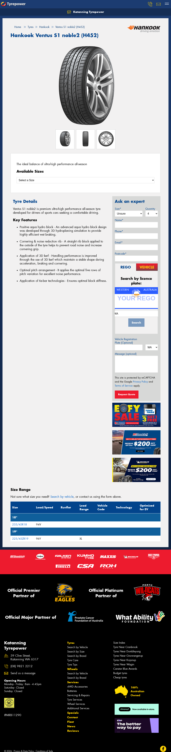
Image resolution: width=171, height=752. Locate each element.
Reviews (73, 731)
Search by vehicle (62, 497)
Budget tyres (120, 673)
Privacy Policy (140, 381)
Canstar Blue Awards (125, 669)
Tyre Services (74, 699)
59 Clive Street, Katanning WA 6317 (24, 658)
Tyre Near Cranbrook (125, 647)
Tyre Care (72, 660)
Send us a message (23, 673)
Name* (119, 220)
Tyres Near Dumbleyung (127, 651)
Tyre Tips (72, 664)
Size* (118, 209)
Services (73, 682)
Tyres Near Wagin (123, 664)
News (71, 726)
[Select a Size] (85, 180)
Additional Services (78, 708)
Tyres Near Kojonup (124, 660)
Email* (119, 242)
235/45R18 (19, 524)
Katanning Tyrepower (85, 12)
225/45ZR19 (20, 538)
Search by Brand (76, 656)
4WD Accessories (77, 686)
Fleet (70, 722)
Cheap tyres (120, 677)
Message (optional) (126, 354)
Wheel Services (76, 704)
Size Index (119, 642)
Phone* (119, 231)
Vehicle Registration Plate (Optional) (126, 340)
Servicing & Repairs (78, 695)
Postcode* (120, 253)
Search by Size (75, 651)
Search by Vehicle (77, 647)
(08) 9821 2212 (22, 666)
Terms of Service (124, 385)
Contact (72, 717)
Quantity (150, 209)
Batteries (72, 691)
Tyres (70, 643)
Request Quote (126, 394)
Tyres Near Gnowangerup (128, 655)
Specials (73, 713)
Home (16, 27)
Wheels (72, 669)
